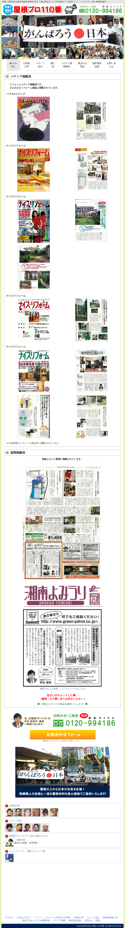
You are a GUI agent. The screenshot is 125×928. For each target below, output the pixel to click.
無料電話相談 (96, 65)
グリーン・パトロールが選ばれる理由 (52, 917)
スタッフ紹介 (40, 65)
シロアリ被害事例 (66, 65)
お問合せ (62, 867)
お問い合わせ (111, 65)
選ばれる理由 (82, 65)
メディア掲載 (59, 920)
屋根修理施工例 (110, 917)
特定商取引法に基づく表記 (62, 909)
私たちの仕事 (62, 891)
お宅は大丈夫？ (24, 917)
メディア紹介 (62, 885)
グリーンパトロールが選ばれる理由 (62, 879)
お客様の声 (26, 65)
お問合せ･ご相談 (92, 920)
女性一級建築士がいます (62, 873)
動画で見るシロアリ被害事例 (36, 920)
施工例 (52, 65)
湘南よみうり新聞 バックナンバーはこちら (62, 688)
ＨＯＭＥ (13, 65)
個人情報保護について (62, 903)
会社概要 (62, 897)
